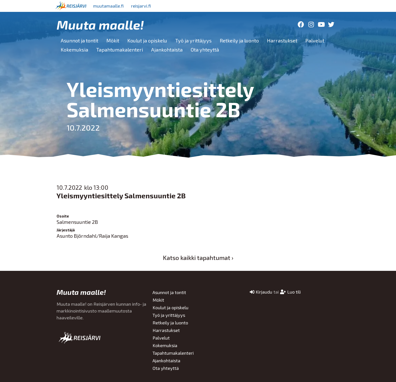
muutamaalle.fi (109, 6)
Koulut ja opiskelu (147, 40)
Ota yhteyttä (205, 49)
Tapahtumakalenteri (119, 49)
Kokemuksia (74, 49)
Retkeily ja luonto (239, 40)
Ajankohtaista (167, 49)
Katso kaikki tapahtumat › (198, 257)
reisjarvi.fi (142, 6)
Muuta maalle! (100, 24)
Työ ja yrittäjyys (193, 40)
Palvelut (314, 40)
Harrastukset (282, 40)
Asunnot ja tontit (79, 40)
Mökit (112, 40)
